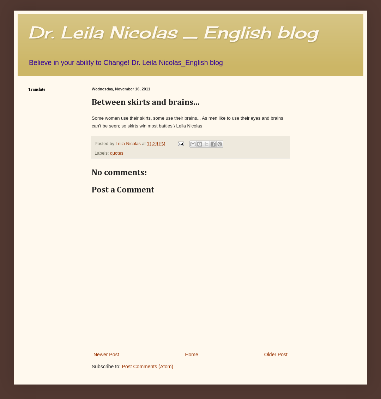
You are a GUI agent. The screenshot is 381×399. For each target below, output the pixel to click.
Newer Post (106, 354)
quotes (116, 153)
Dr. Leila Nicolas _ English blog (173, 32)
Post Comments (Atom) (147, 366)
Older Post (276, 354)
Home (191, 354)
